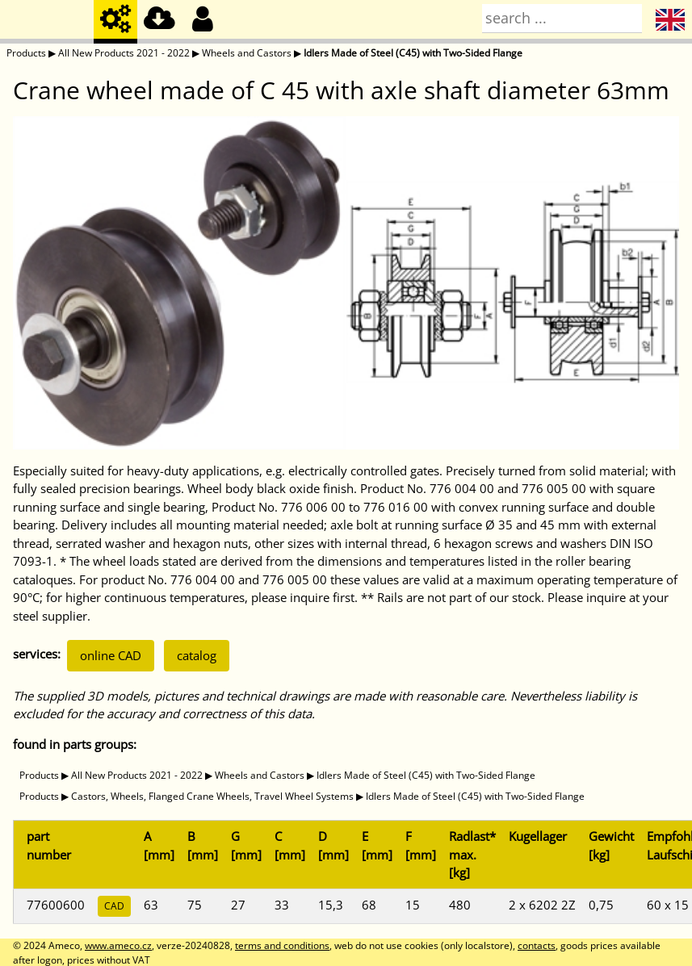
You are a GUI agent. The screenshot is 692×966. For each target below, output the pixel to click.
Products (26, 53)
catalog (196, 655)
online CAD (110, 655)
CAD (114, 906)
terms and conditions (282, 945)
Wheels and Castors (246, 53)
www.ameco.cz (118, 945)
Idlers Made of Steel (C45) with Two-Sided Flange (413, 53)
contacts (537, 945)
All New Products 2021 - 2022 (124, 53)
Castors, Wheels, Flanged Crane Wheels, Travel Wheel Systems (212, 796)
